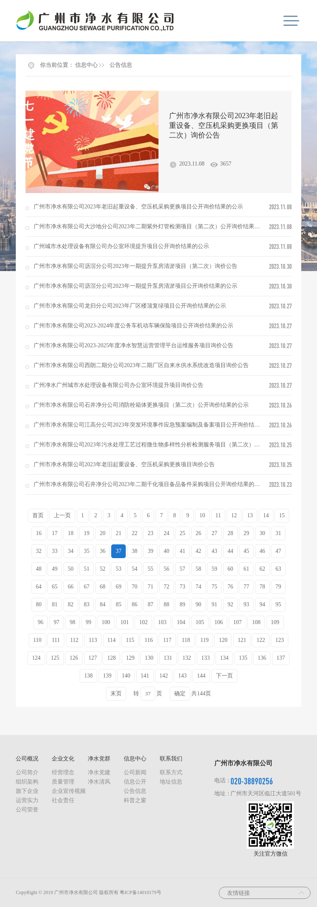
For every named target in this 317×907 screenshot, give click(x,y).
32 (39, 551)
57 (182, 569)
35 (86, 551)
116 (148, 640)
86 (134, 604)
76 (230, 587)
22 (134, 533)
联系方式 (171, 772)
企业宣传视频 (69, 791)
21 (118, 533)
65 (54, 587)
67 (86, 587)
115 (130, 640)
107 (237, 622)
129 (130, 658)
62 (262, 569)
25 (182, 533)
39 (150, 551)
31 (278, 533)
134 (224, 658)
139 (107, 676)
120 (223, 640)
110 (37, 640)
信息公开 (135, 782)
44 (230, 551)
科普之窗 (135, 800)
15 (282, 515)
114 (112, 640)
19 (86, 533)
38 (134, 551)
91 (214, 604)
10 (202, 515)
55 (150, 569)
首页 (38, 515)
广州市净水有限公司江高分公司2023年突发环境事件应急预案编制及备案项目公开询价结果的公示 (155, 425)
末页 (116, 693)
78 (262, 587)
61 (246, 569)
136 (262, 658)
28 (230, 533)
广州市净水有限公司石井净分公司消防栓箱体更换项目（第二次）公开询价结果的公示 (141, 405)
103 (162, 622)
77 (246, 587)
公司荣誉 (27, 810)
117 (167, 640)
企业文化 (63, 759)
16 (39, 533)
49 (54, 569)
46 (262, 551)
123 (279, 640)
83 (86, 604)
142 (163, 676)
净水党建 (99, 772)
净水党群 (99, 759)
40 (166, 551)
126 (74, 658)
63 (278, 569)
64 (39, 587)
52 (103, 569)
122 (260, 640)
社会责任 (63, 800)
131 (168, 658)
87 (150, 604)
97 (56, 622)
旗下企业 (27, 791)
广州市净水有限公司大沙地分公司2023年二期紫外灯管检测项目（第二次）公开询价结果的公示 (152, 226)
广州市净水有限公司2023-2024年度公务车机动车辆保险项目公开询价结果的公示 (134, 326)
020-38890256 (251, 781)
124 (36, 658)
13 (250, 515)
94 (262, 604)
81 (54, 604)
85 (118, 604)
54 (134, 569)
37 (118, 551)
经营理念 (63, 772)
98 (72, 622)
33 (54, 551)
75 (214, 587)
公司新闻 (135, 772)
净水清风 (99, 782)
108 (256, 622)
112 (74, 640)
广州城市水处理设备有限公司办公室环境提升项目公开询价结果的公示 (121, 246)
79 (278, 587)
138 (88, 676)
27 (214, 533)
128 (111, 658)
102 (143, 622)
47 (278, 551)
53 (118, 569)
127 (93, 658)
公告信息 (121, 65)
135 (243, 658)
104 (181, 622)
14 (266, 515)
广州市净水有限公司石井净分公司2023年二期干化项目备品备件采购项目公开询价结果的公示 (150, 484)
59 (214, 569)
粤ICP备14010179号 (140, 892)
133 (205, 658)
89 (182, 604)
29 (246, 533)
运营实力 (27, 800)
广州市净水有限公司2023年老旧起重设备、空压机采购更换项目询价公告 (124, 464)
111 (56, 640)
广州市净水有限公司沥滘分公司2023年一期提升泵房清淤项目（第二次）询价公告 (135, 266)
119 (204, 640)
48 (39, 569)
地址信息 (171, 782)
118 (186, 640)
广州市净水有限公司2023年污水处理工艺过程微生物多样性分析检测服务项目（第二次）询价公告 (155, 445)
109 (275, 622)
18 (71, 533)
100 (105, 622)
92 (230, 604)
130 (149, 658)
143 (182, 676)
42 (198, 551)
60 (230, 569)
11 (218, 515)
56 (166, 569)
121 (242, 640)
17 (54, 533)
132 (186, 658)
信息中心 (86, 65)
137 (281, 658)
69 (118, 587)
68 (103, 587)
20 (103, 533)
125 (55, 658)
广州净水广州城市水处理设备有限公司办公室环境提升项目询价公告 (118, 385)
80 (39, 604)
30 (262, 533)
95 (278, 604)
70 (134, 587)
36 (103, 551)
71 (150, 587)
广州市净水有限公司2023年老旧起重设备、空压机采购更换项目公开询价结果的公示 (138, 207)
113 (93, 640)
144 (201, 676)
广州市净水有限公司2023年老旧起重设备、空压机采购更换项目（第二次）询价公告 (223, 125)
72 (166, 587)
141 (145, 676)
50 (71, 569)
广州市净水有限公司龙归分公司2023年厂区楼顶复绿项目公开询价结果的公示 (130, 306)
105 (200, 622)
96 (40, 622)
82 (71, 604)
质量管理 (63, 782)
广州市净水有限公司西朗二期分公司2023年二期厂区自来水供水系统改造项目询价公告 (141, 365)
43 (214, 551)
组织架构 (27, 782)
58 (198, 569)
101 (124, 622)
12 (234, 515)
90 (198, 604)
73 (182, 587)
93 (246, 604)
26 (198, 533)
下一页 (224, 676)
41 (182, 551)
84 (103, 604)
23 (150, 533)
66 (71, 587)
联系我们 (171, 759)
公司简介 (27, 772)
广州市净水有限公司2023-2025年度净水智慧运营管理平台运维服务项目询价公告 (134, 345)
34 (71, 551)
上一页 (62, 515)
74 (198, 587)
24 (166, 533)
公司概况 (27, 759)
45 (246, 551)
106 (218, 622)
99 (88, 622)
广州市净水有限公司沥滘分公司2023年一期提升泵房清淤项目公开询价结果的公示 (135, 286)
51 (86, 569)
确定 (180, 693)
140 (126, 676)
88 (166, 604)
